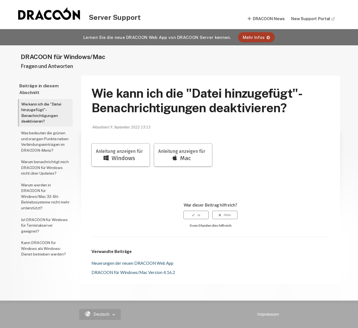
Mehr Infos (256, 37)
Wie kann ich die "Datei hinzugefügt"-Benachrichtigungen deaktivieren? (41, 113)
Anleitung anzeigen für (119, 155)
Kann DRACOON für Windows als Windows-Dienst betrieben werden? (43, 248)
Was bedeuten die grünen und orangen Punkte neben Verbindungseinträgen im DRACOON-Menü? (45, 142)
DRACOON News (269, 18)
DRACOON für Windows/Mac (63, 56)
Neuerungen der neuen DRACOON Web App (132, 263)
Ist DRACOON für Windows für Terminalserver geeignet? (44, 225)
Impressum (268, 314)
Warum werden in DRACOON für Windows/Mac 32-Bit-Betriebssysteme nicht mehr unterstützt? (45, 196)
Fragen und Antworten (47, 66)
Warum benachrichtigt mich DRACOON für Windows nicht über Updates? (45, 167)
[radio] (196, 215)
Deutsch (97, 314)
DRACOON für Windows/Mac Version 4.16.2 (133, 272)
